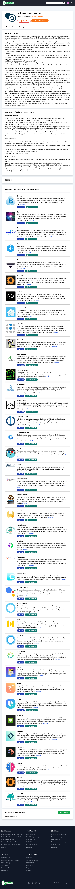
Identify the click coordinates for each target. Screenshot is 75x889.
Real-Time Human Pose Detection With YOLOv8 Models (11, 844)
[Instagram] (39, 883)
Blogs (28, 868)
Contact (28, 870)
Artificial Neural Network (58, 834)
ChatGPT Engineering (32, 837)
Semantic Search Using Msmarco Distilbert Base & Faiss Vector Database (11, 842)
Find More (4, 847)
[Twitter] (29, 883)
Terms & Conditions (32, 860)
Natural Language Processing (10, 860)
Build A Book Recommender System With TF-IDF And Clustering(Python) (12, 837)
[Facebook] (26, 883)
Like (24, 21)
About (8, 27)
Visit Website (40, 21)
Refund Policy (30, 865)
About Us (29, 857)
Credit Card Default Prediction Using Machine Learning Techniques (12, 834)
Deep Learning (30, 834)
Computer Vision (31, 839)
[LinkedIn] (32, 883)
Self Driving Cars (31, 842)
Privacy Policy (30, 863)
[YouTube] (36, 883)
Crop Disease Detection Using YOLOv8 (10, 839)
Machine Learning (31, 844)
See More (22, 204)
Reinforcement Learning (58, 842)
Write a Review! (37, 16)
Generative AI (5, 868)
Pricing (21, 27)
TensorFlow (4, 865)
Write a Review (64, 812)
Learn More (29, 847)
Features (14, 27)
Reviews (28, 27)
